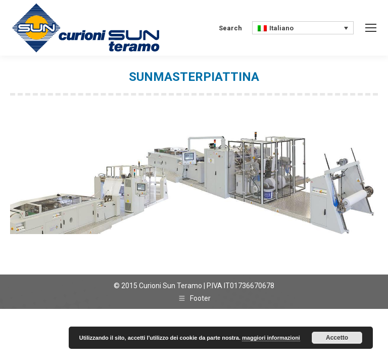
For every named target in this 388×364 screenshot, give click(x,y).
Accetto (337, 337)
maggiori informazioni (271, 338)
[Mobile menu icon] (371, 28)
